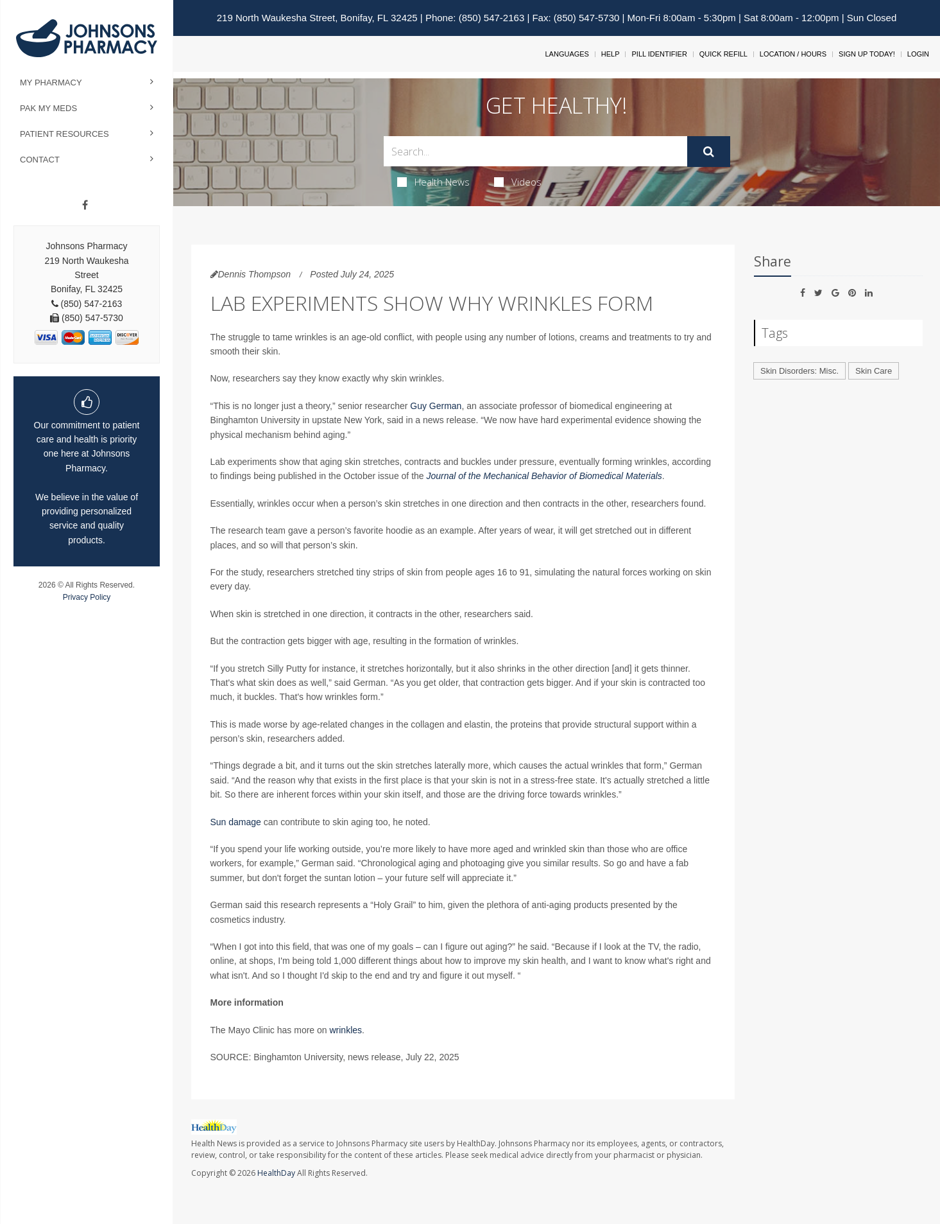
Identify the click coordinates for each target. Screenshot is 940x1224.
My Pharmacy (51, 82)
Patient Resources (64, 134)
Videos (518, 181)
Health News (433, 181)
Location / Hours (793, 54)
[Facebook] (85, 205)
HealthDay (276, 1172)
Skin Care (873, 371)
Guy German (435, 406)
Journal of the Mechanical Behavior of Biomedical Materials (544, 476)
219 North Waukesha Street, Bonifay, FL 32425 (317, 17)
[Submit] (708, 151)
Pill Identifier (659, 54)
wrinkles (345, 1030)
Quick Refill (723, 54)
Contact (40, 159)
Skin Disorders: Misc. (799, 371)
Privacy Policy (87, 597)
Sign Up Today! (867, 54)
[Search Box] (535, 151)
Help (610, 54)
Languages (566, 54)
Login (918, 54)
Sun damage (235, 822)
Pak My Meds (48, 108)
